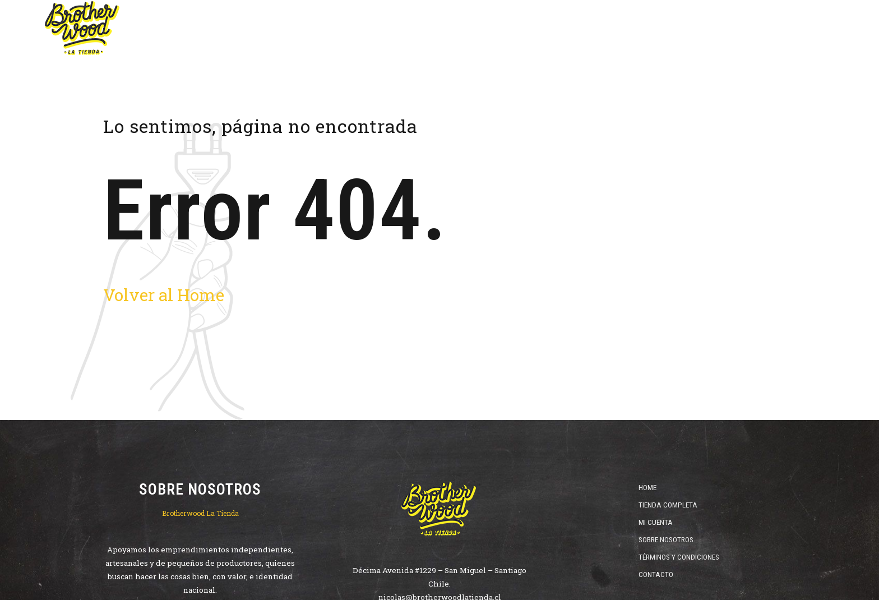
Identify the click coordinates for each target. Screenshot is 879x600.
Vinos (518, 28)
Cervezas (462, 28)
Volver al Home (163, 295)
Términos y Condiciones (679, 556)
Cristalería (706, 28)
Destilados (578, 28)
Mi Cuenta (656, 522)
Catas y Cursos (784, 28)
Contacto (656, 574)
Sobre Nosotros (666, 539)
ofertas (641, 28)
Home (406, 28)
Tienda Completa (668, 504)
